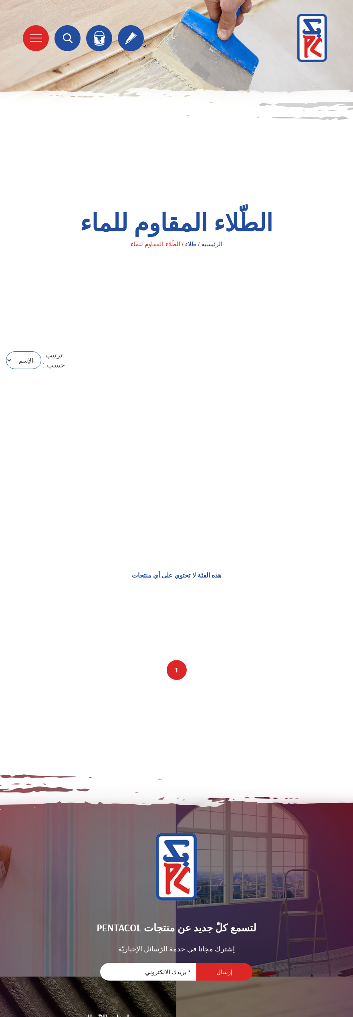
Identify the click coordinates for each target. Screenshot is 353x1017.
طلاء (190, 244)
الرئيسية (212, 244)
